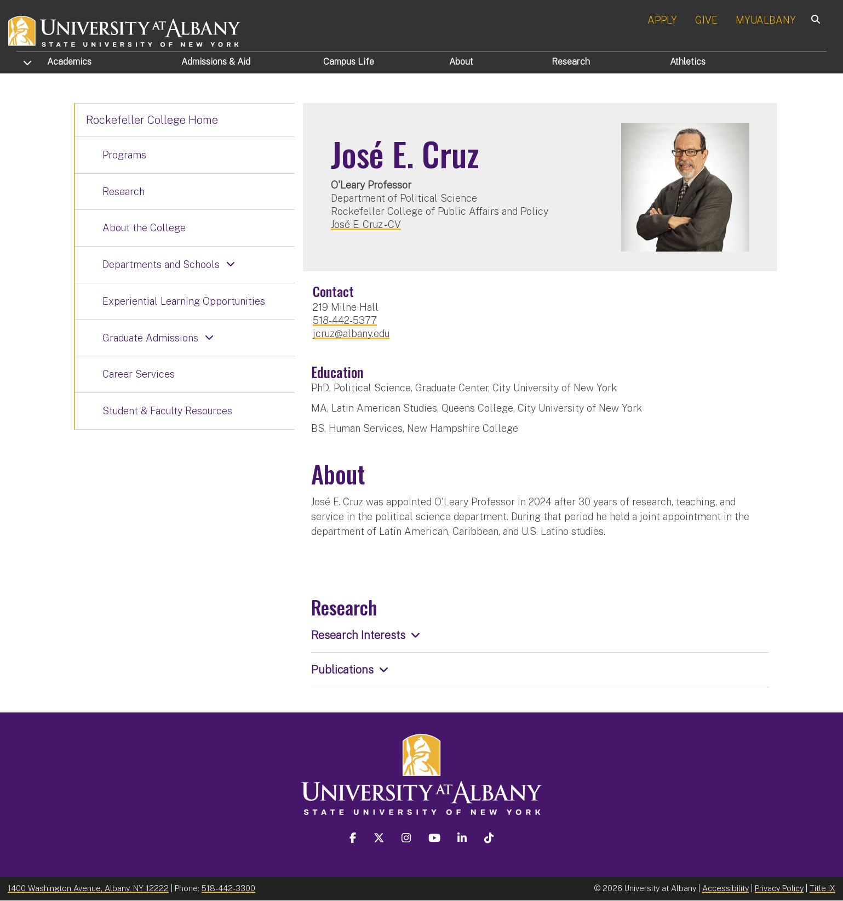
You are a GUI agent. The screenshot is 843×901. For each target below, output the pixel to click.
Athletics (688, 61)
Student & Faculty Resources (167, 411)
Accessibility (725, 888)
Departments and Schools (161, 264)
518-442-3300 (228, 888)
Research (571, 61)
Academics (69, 61)
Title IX (822, 888)
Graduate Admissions (150, 338)
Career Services (138, 374)
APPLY (662, 20)
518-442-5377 (345, 320)
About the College (144, 227)
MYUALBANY (766, 20)
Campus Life (348, 61)
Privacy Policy (779, 888)
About (461, 61)
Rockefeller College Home (152, 120)
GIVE (706, 20)
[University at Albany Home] (125, 30)
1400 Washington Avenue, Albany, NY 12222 (88, 888)
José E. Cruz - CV (366, 224)
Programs (124, 155)
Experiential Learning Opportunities (183, 301)
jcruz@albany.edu (351, 333)
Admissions (215, 61)
